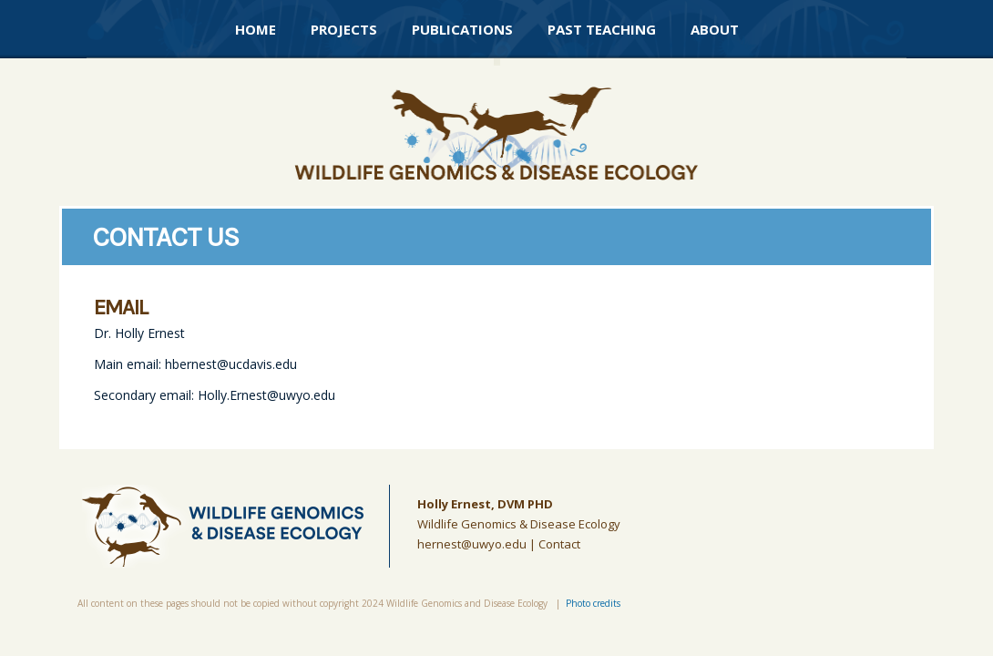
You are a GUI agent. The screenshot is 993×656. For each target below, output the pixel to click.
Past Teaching (602, 29)
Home (255, 29)
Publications (462, 29)
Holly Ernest (454, 504)
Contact (559, 544)
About (715, 29)
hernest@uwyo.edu (472, 544)
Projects (344, 29)
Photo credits (593, 603)
